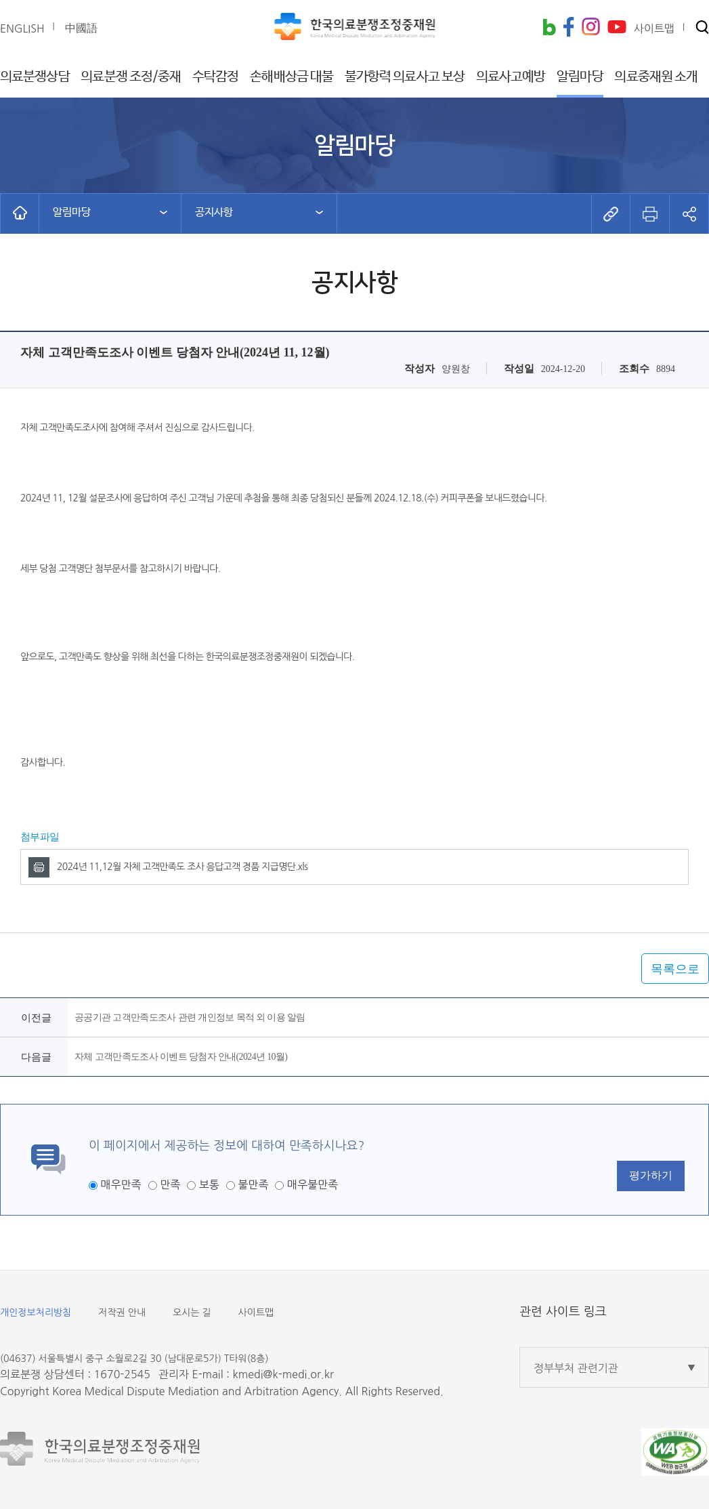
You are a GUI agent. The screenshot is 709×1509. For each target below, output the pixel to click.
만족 (170, 1184)
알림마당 (580, 77)
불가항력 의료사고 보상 (405, 77)
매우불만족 (312, 1184)
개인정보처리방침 (35, 1312)
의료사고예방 (511, 77)
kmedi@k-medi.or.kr (282, 1374)
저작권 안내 (122, 1312)
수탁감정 (215, 77)
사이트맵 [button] (654, 28)
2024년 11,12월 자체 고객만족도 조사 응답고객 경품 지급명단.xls (182, 866)
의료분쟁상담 (35, 77)
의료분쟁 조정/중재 (131, 77)
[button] (702, 28)
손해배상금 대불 (291, 77)
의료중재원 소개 (655, 77)
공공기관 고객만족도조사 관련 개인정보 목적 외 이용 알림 (189, 1017)
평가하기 (650, 1175)
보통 (209, 1184)
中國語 (81, 27)
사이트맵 (256, 1312)
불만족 (253, 1184)
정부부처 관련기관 (576, 1368)
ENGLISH (22, 28)
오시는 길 (192, 1312)
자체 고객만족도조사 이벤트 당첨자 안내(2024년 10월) (180, 1057)
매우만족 (120, 1184)
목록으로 (675, 969)
